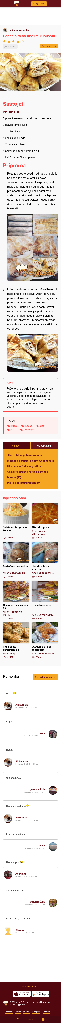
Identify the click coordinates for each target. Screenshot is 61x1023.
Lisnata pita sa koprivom (45, 560)
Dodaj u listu (49, 46)
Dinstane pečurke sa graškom (24, 466)
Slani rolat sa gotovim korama (24, 455)
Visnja (42, 845)
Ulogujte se (38, 3)
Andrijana (20, 873)
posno (28, 426)
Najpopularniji (44, 445)
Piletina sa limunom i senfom (23, 482)
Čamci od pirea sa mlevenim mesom (27, 471)
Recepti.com (5, 1003)
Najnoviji (16, 445)
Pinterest (46, 1012)
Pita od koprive (45, 521)
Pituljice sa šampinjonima (16, 640)
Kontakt (23, 1004)
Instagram (36, 1012)
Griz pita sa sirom (45, 600)
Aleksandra (22, 30)
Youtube (26, 1012)
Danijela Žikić (38, 901)
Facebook (9, 1012)
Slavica (19, 930)
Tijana (42, 733)
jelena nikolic (38, 789)
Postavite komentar (45, 677)
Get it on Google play (40, 994)
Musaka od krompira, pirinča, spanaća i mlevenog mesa (30, 460)
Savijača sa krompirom (16, 560)
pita (42, 426)
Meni (30, 1019)
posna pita (29, 429)
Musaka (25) (14, 477)
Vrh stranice (29, 986)
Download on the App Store (22, 994)
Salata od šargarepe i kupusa (16, 521)
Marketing (14, 1004)
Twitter (18, 1012)
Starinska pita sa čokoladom (45, 640)
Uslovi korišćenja (42, 1002)
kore (13, 429)
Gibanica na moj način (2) (16, 600)
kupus (14, 426)
